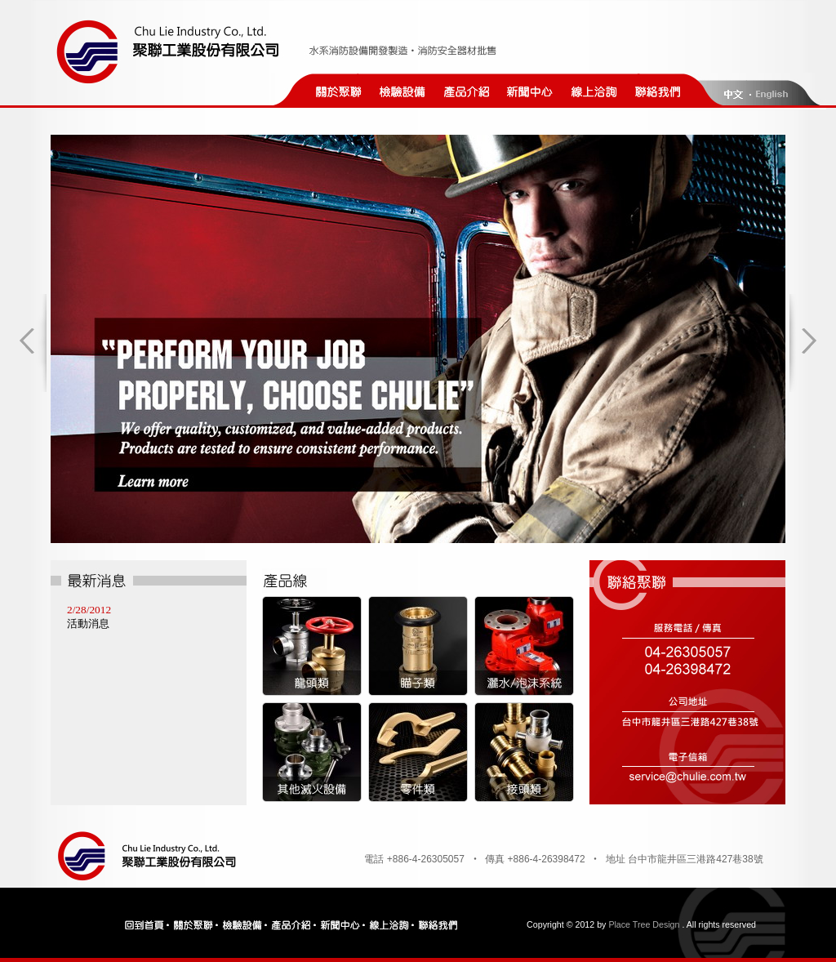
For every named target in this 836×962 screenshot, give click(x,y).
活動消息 (88, 623)
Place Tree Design (643, 924)
